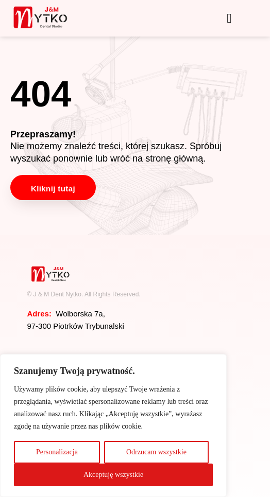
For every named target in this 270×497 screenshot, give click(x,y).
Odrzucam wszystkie (156, 452)
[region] (113, 425)
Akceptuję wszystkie (113, 474)
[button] (229, 18)
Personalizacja (57, 452)
